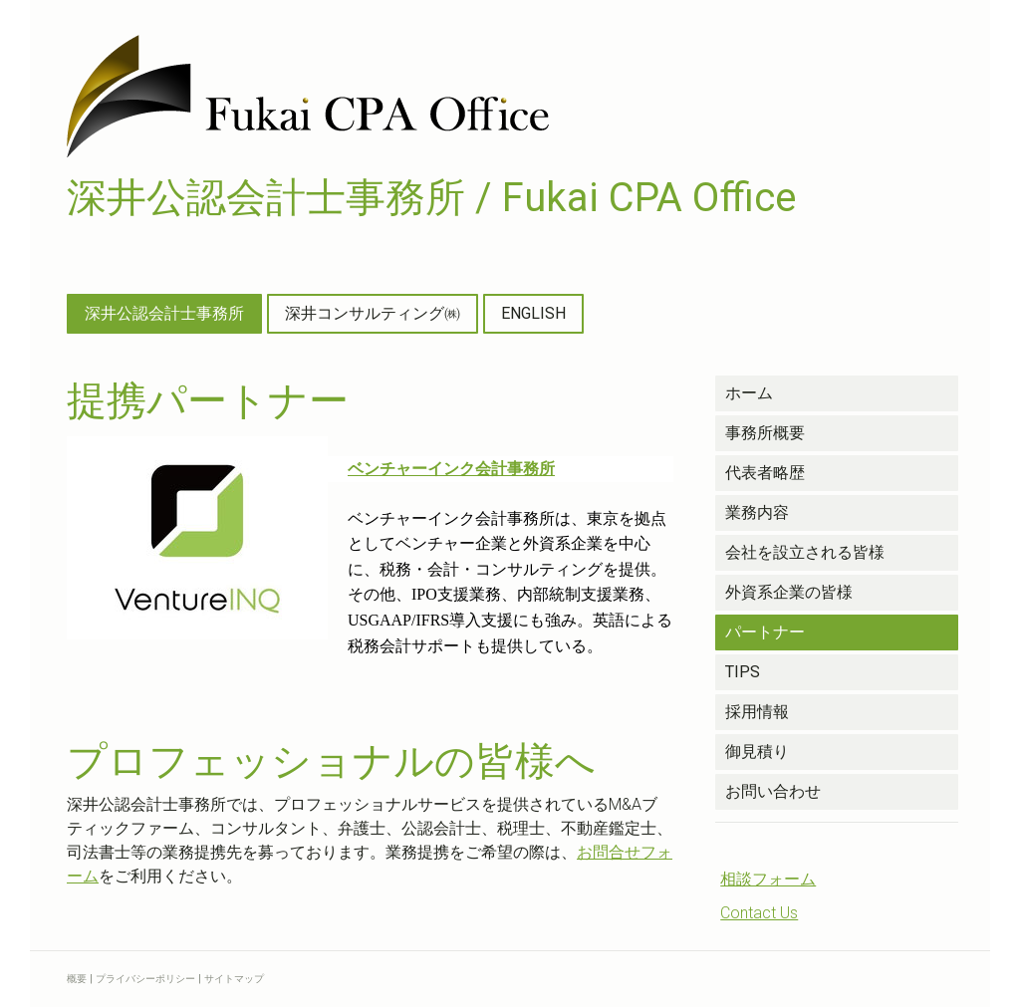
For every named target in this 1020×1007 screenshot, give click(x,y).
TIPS (742, 671)
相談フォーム (768, 879)
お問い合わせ (773, 791)
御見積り (757, 751)
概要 (77, 978)
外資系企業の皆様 (789, 592)
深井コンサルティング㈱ (372, 313)
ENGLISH (533, 313)
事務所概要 (765, 432)
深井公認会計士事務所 (164, 313)
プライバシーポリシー (145, 978)
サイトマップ (234, 978)
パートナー (765, 632)
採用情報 (757, 711)
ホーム (749, 392)
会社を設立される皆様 (805, 552)
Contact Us (759, 912)
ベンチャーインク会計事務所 (451, 468)
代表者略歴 (765, 472)
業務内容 (757, 512)
